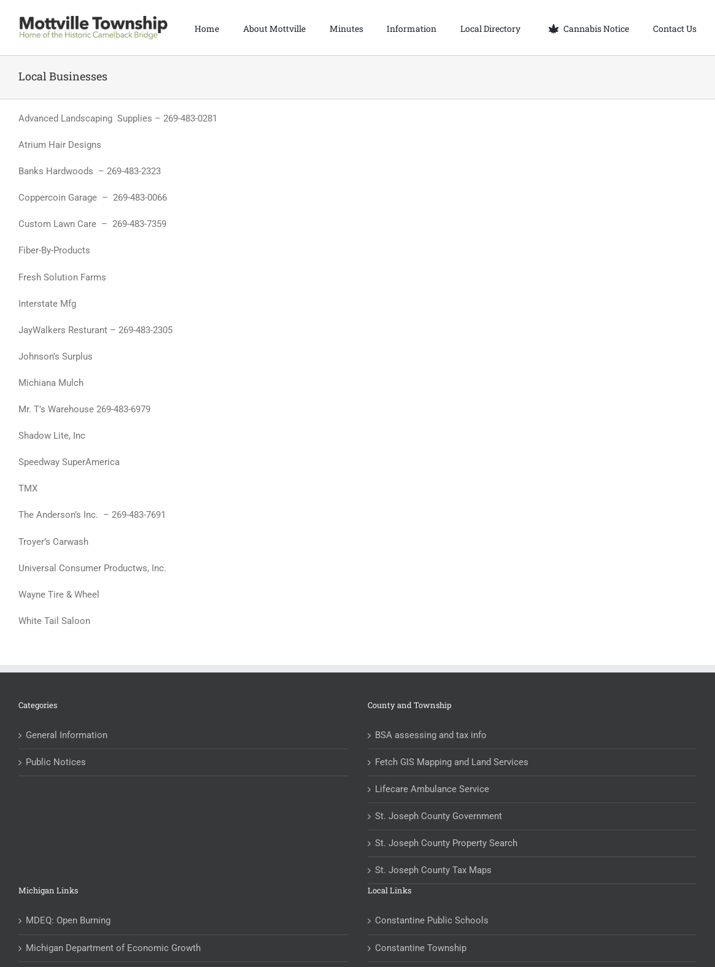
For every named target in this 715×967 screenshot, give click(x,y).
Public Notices (56, 762)
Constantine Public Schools (432, 920)
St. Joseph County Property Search (446, 843)
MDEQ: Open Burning (68, 920)
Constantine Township (420, 948)
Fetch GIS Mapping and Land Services (451, 762)
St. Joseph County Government (438, 816)
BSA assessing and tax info (431, 735)
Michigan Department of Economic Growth (113, 948)
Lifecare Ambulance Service (432, 789)
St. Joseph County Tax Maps (433, 870)
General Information (66, 735)
